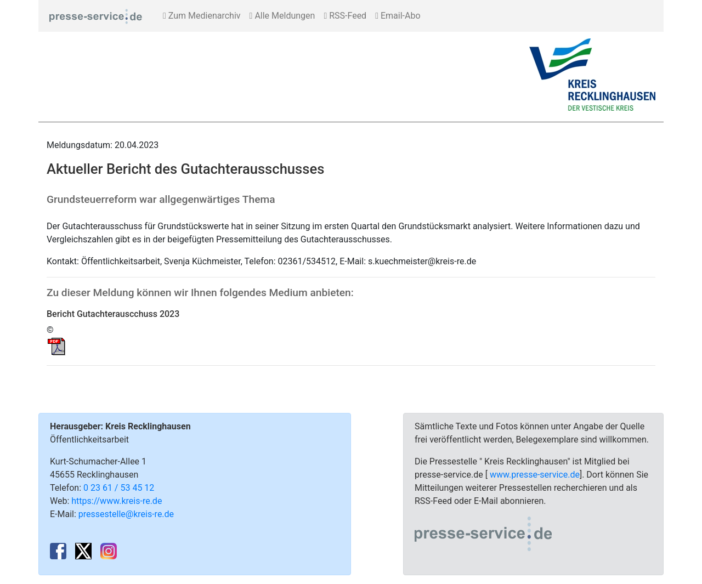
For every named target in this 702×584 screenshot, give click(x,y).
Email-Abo (397, 15)
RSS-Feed (345, 15)
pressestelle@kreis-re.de (126, 514)
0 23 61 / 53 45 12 (118, 488)
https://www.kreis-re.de (116, 501)
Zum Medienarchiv (202, 15)
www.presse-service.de (535, 474)
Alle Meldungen (282, 15)
